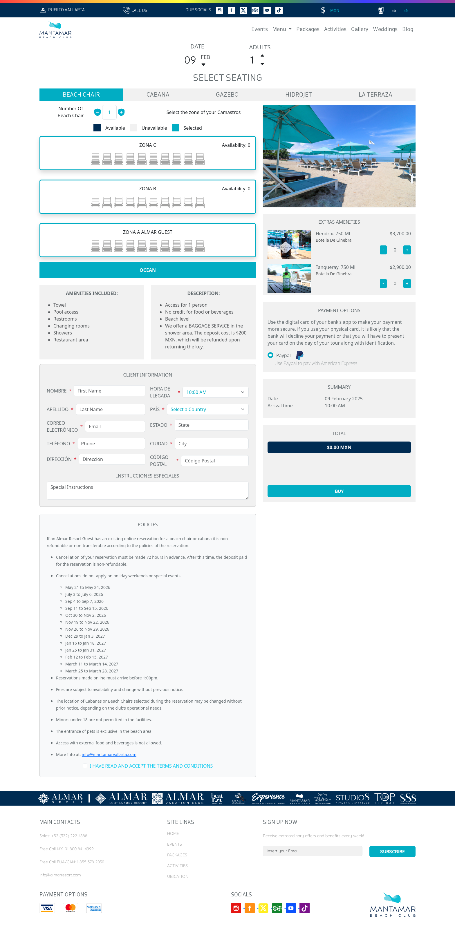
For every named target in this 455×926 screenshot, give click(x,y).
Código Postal (159, 460)
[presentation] (339, 469)
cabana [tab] (158, 95)
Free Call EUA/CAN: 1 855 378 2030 (71, 861)
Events (259, 29)
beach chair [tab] (81, 95)
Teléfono (58, 443)
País (155, 409)
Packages (307, 29)
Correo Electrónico (62, 426)
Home (173, 833)
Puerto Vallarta (62, 10)
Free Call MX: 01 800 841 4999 (66, 848)
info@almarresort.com (60, 875)
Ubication (177, 876)
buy (339, 491)
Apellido (57, 409)
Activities (335, 29)
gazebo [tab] (227, 95)
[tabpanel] (147, 232)
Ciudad (159, 443)
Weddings (385, 29)
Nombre (56, 391)
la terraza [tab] (375, 95)
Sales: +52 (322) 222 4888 (63, 835)
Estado (158, 425)
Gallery (359, 29)
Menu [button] (279, 29)
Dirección (59, 459)
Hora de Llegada (160, 392)
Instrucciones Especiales (147, 476)
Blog (407, 29)
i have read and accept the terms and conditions (151, 766)
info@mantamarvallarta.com (109, 754)
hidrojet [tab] (298, 95)
